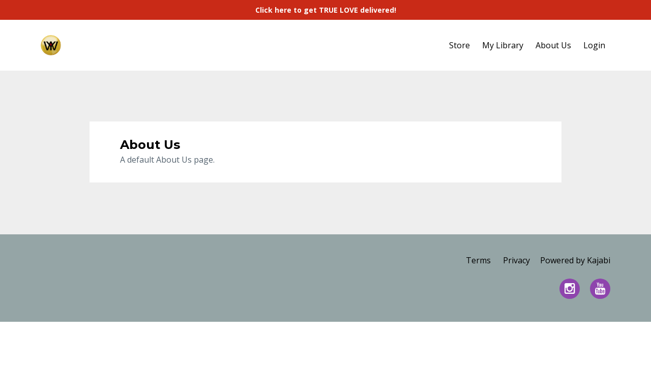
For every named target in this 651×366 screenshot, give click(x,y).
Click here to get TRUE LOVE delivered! (325, 10)
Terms (478, 260)
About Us (553, 45)
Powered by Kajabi (575, 260)
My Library (502, 45)
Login (594, 45)
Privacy (516, 260)
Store (459, 45)
